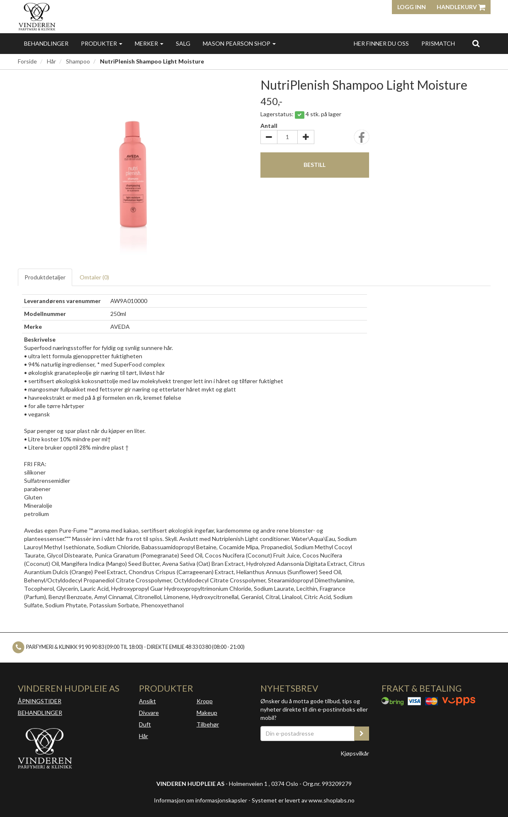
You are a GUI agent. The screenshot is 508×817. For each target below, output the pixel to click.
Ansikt (147, 700)
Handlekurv (461, 6)
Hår (51, 61)
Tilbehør (208, 724)
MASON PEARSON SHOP (239, 43)
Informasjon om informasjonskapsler (200, 800)
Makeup (207, 712)
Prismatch (438, 43)
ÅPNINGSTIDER (39, 700)
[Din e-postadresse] (307, 733)
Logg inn (411, 6)
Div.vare (149, 712)
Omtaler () (94, 277)
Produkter (101, 43)
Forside (27, 61)
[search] (475, 43)
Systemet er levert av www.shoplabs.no (303, 800)
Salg (183, 43)
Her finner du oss (381, 43)
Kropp (205, 700)
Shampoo (78, 61)
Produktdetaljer (45, 277)
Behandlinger (46, 43)
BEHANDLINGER (40, 712)
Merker (149, 43)
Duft (145, 724)
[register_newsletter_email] (361, 733)
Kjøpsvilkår (354, 753)
